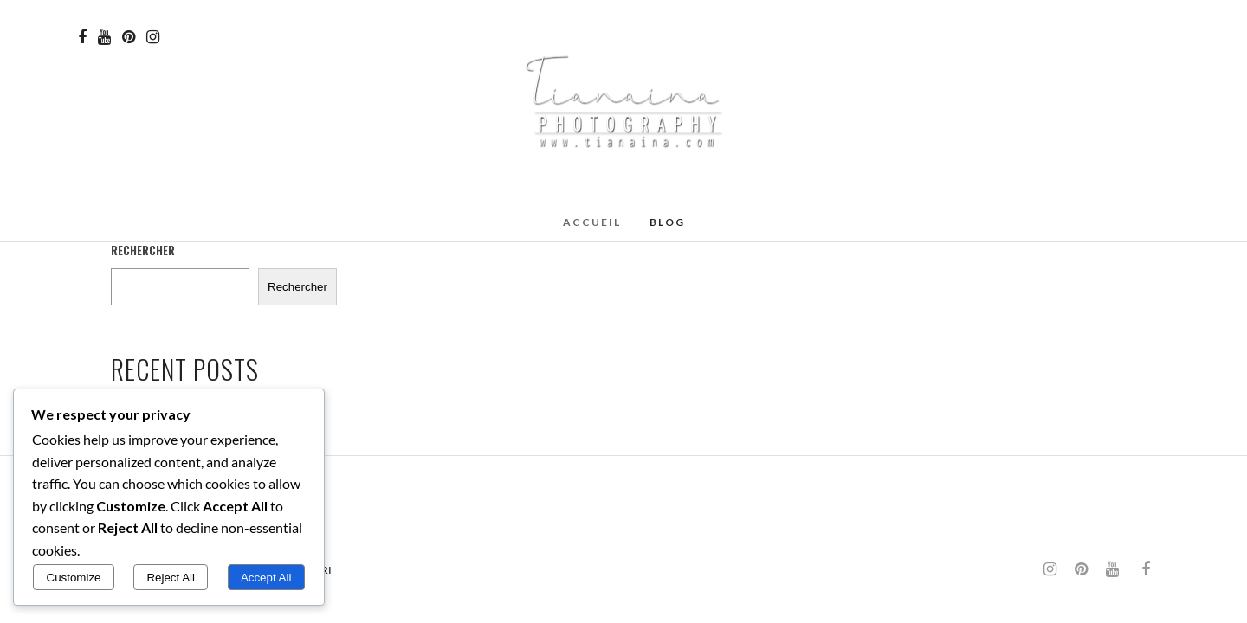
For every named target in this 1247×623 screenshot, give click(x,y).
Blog (667, 221)
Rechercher (143, 250)
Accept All (266, 577)
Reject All (170, 577)
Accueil (592, 221)
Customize (74, 577)
